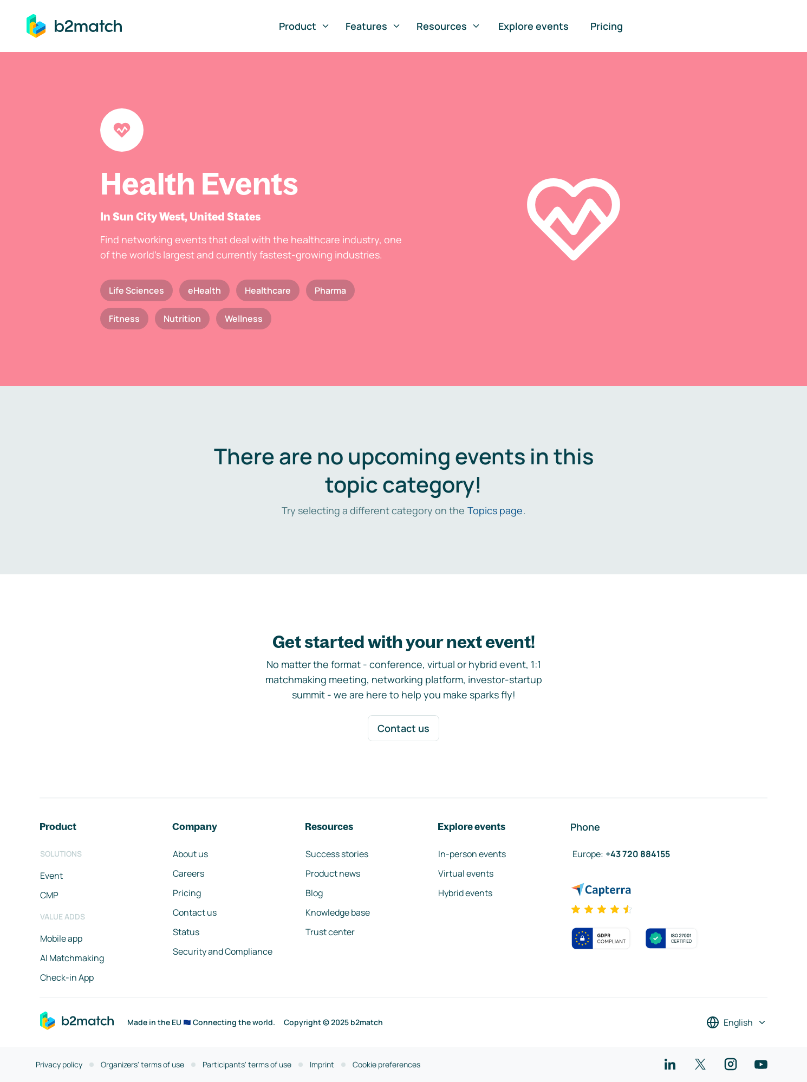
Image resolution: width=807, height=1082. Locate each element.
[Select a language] (736, 1022)
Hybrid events (465, 893)
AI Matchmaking (72, 958)
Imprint (322, 1064)
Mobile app (61, 938)
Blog (314, 893)
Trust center (330, 932)
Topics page (495, 510)
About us (190, 854)
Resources (448, 26)
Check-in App (67, 977)
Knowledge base (337, 912)
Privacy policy (59, 1064)
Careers (188, 873)
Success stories (336, 854)
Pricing (606, 26)
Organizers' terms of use (142, 1064)
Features (373, 26)
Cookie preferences (386, 1064)
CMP (49, 895)
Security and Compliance (222, 951)
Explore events (533, 26)
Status (186, 932)
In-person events (472, 854)
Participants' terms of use (247, 1064)
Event (51, 876)
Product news (332, 873)
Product (304, 26)
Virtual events (465, 873)
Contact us (403, 728)
